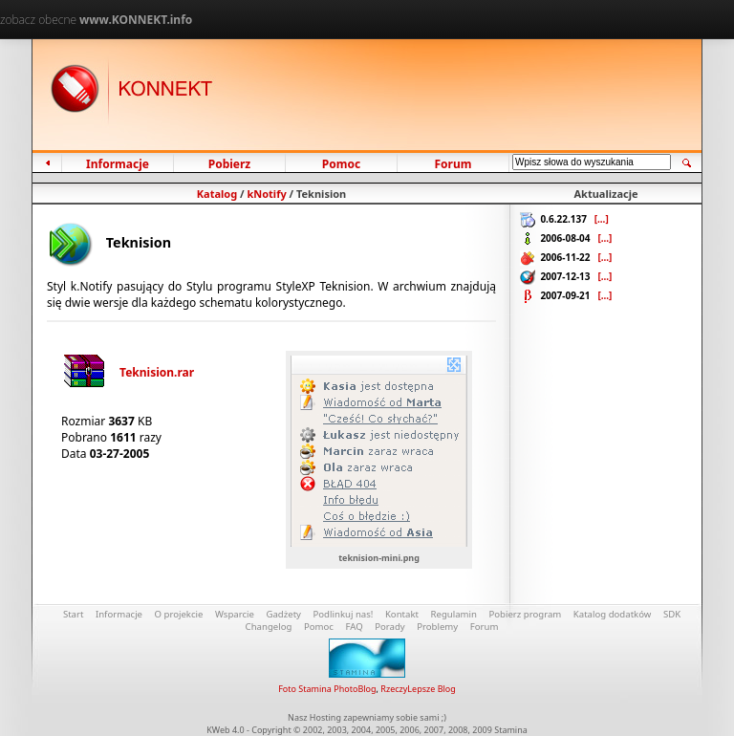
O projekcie (179, 614)
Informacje (117, 164)
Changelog (269, 626)
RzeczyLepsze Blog (417, 688)
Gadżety (283, 614)
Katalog (217, 193)
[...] (601, 219)
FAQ (353, 626)
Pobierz (229, 164)
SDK (671, 614)
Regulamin (454, 614)
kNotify (266, 193)
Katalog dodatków (612, 614)
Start (73, 614)
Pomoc (341, 164)
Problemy (437, 626)
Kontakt (402, 614)
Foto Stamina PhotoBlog (327, 688)
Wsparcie (234, 614)
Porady (390, 626)
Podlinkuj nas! (343, 614)
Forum (452, 164)
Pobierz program (524, 614)
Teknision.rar (127, 372)
